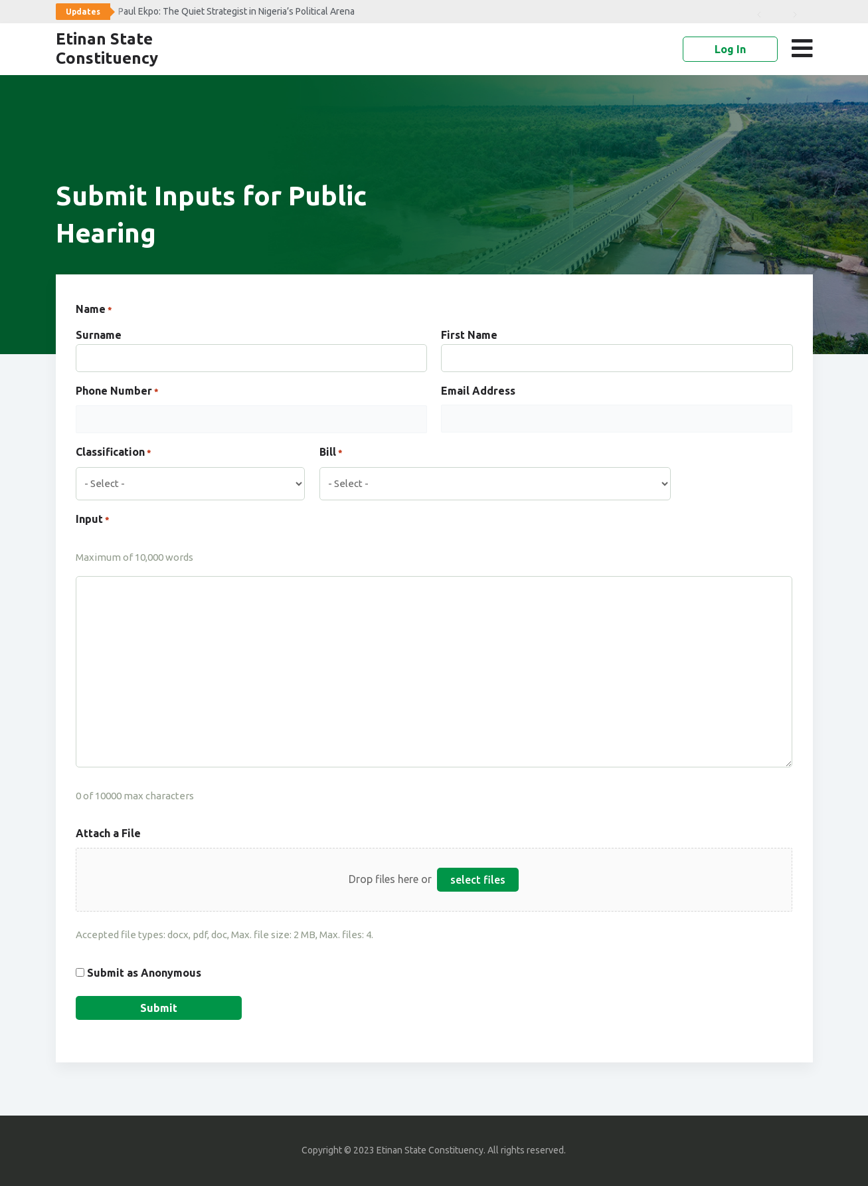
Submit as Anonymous (144, 973)
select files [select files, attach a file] (477, 880)
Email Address (478, 391)
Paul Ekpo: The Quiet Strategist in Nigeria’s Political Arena (236, 11)
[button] (805, 48)
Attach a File (108, 833)
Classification (113, 453)
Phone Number (117, 392)
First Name (469, 335)
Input (93, 520)
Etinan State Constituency (107, 48)
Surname (99, 335)
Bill (331, 453)
